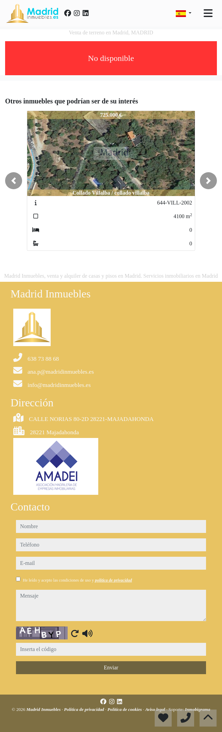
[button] (13, 180)
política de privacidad (113, 580)
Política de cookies (125, 709)
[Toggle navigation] (208, 13)
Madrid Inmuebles (44, 709)
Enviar (111, 667)
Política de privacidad (84, 709)
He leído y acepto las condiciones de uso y (77, 580)
